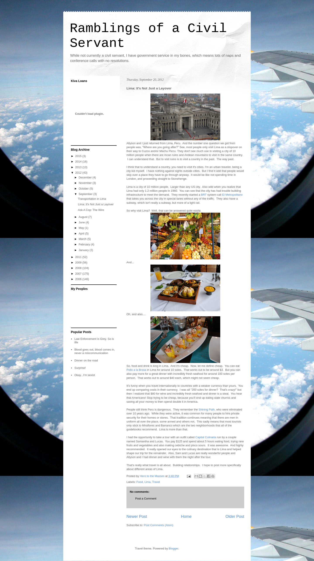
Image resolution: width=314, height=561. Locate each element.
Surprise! (80, 367)
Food (140, 482)
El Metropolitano (232, 194)
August (83, 217)
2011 (78, 257)
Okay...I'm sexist (84, 375)
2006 (78, 279)
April (82, 233)
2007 (78, 273)
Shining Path (207, 409)
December (86, 177)
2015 (78, 156)
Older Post (234, 516)
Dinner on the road (86, 360)
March (83, 239)
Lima (147, 482)
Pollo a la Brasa (136, 369)
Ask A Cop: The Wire (91, 210)
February (85, 244)
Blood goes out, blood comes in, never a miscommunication (94, 351)
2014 (78, 161)
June (82, 222)
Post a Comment (145, 498)
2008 (78, 268)
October (84, 188)
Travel (156, 482)
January (84, 250)
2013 (78, 167)
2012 (78, 172)
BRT (204, 194)
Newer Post (136, 516)
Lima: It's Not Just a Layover (96, 204)
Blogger (173, 548)
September (86, 194)
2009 (78, 262)
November (86, 183)
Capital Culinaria (205, 437)
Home (186, 516)
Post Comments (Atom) (158, 525)
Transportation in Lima (92, 198)
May (82, 227)
